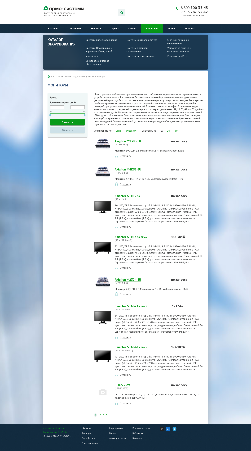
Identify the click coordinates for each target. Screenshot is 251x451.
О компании (74, 28)
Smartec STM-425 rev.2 (141, 348)
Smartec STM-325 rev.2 (141, 238)
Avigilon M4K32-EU (141, 171)
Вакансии (137, 438)
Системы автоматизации (140, 56)
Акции (171, 28)
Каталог (53, 28)
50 (176, 130)
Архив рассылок (117, 438)
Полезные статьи (141, 428)
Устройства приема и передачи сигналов (179, 49)
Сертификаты (88, 438)
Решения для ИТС (177, 56)
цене (118, 130)
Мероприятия (116, 428)
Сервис (115, 28)
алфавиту (131, 130)
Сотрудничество (90, 443)
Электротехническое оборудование (97, 62)
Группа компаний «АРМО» (55, 432)
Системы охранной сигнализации (137, 49)
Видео (112, 433)
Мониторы (100, 76)
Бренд (53, 97)
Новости (96, 28)
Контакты (190, 28)
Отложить (125, 155)
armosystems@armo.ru (53, 428)
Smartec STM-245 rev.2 (141, 307)
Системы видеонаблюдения (101, 39)
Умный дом (92, 56)
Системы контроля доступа (142, 39)
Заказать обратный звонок (193, 15)
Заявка (132, 28)
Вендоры (86, 433)
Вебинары (152, 28)
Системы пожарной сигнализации (178, 41)
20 (168, 130)
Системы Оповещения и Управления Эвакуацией (99, 49)
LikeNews (86, 428)
